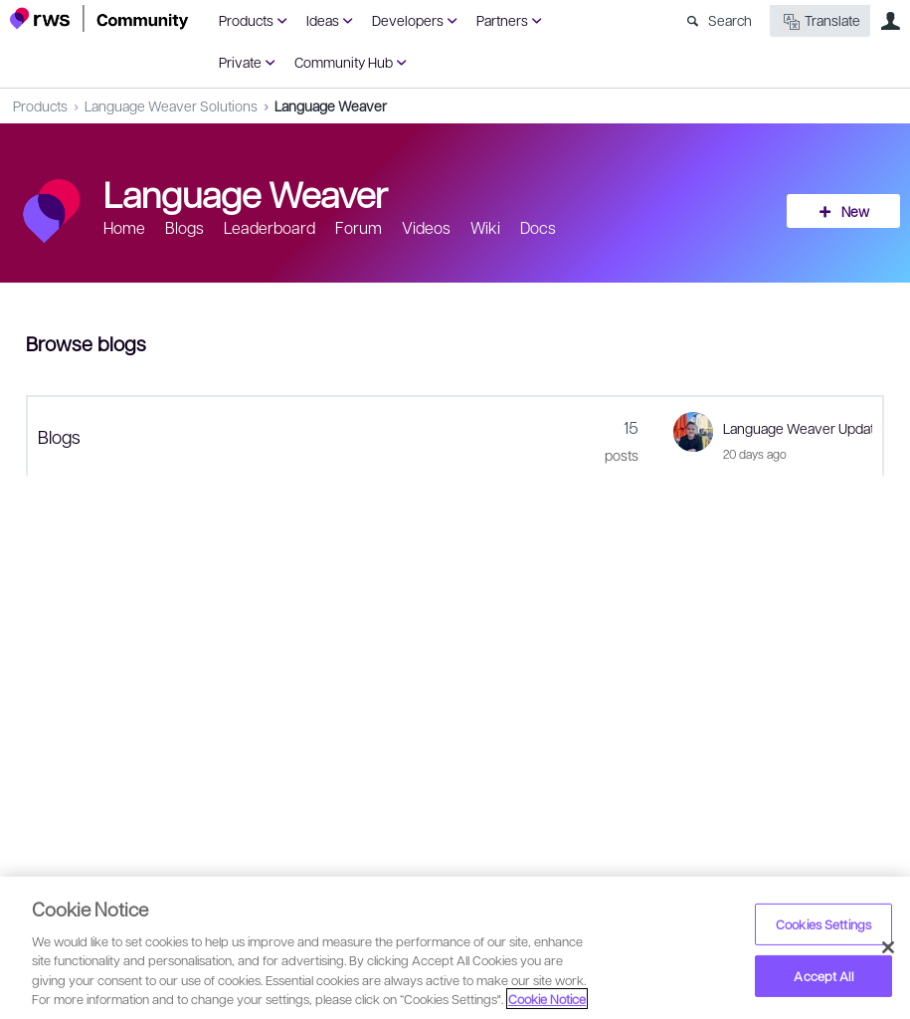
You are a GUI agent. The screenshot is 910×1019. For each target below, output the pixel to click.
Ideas (322, 20)
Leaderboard (269, 227)
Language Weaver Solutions (171, 105)
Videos (426, 227)
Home (124, 227)
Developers (408, 20)
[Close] (888, 947)
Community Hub (343, 62)
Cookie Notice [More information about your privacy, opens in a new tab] (547, 998)
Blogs (184, 227)
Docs (538, 227)
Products (246, 20)
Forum (358, 227)
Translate (820, 21)
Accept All (823, 975)
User (890, 21)
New (855, 211)
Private (240, 62)
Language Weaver (330, 105)
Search (730, 20)
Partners (502, 20)
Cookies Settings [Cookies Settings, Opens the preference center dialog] (823, 924)
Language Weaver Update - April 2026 (797, 428)
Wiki (485, 227)
